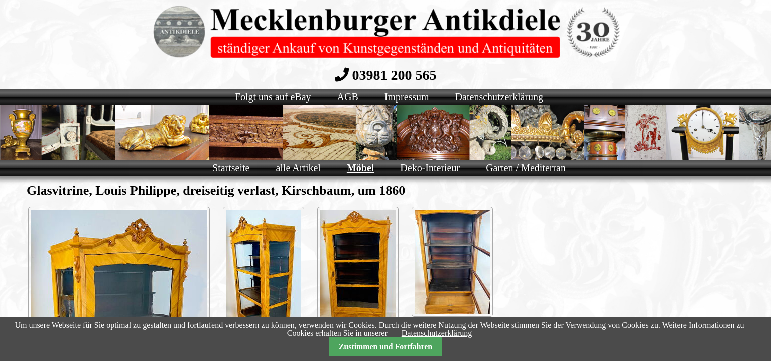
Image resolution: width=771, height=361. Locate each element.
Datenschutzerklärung (437, 333)
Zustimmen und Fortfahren (385, 346)
